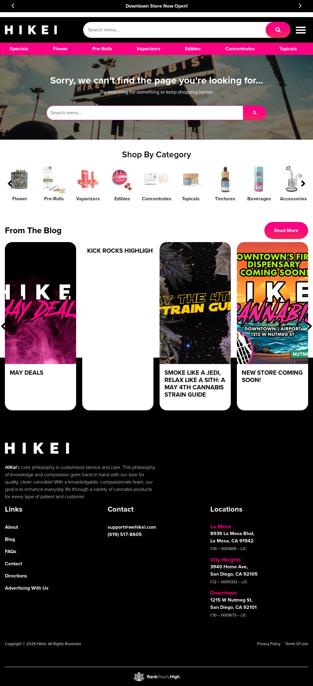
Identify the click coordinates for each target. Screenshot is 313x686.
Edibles (122, 198)
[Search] (278, 30)
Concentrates (156, 198)
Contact (13, 563)
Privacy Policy (268, 644)
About (11, 527)
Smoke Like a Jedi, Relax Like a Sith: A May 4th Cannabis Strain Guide (194, 383)
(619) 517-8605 (125, 534)
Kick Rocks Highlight (121, 250)
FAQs (11, 551)
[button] (13, 6)
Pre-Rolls (54, 198)
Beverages (259, 198)
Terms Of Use (296, 644)
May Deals (26, 372)
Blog (10, 539)
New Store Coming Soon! (272, 376)
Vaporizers (88, 198)
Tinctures (225, 198)
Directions (16, 575)
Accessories (293, 198)
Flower (19, 198)
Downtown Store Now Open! (157, 5)
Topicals (191, 198)
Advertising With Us (27, 587)
